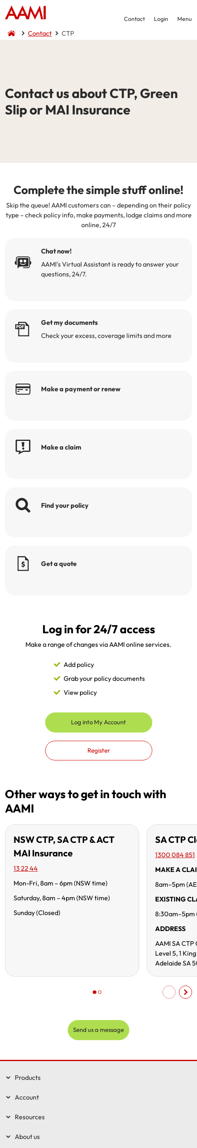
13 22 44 (26, 868)
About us (27, 1136)
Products (28, 1077)
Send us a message (98, 1030)
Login (161, 18)
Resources (30, 1117)
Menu (184, 18)
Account (27, 1097)
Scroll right (185, 992)
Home (25, 13)
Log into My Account (98, 722)
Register (98, 750)
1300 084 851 (175, 855)
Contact (134, 18)
